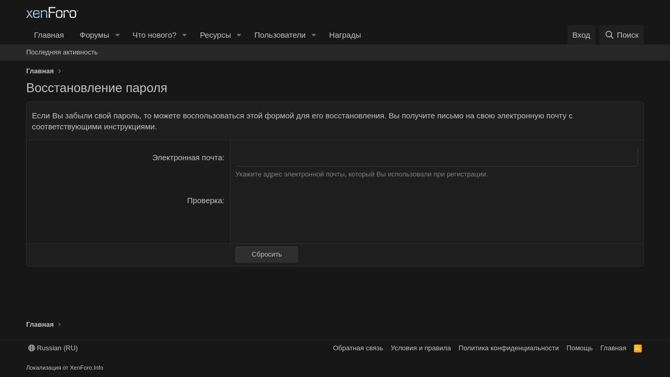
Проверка (204, 200)
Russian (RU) (53, 348)
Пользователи (280, 34)
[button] (117, 35)
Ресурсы (215, 34)
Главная (49, 34)
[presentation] (315, 215)
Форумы (94, 34)
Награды (345, 34)
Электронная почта (187, 157)
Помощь (579, 348)
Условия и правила (421, 348)
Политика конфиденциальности (509, 348)
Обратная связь (358, 348)
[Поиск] (621, 35)
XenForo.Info (87, 367)
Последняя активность (62, 52)
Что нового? (154, 34)
